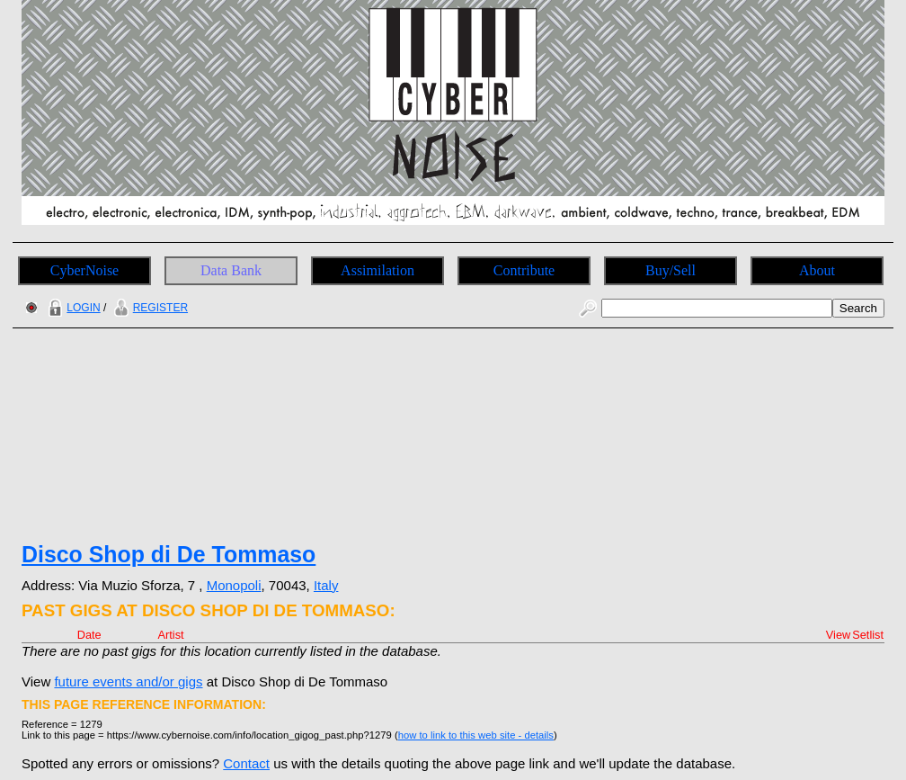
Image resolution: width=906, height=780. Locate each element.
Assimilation (377, 270)
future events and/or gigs (128, 681)
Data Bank (231, 270)
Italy (326, 585)
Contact (246, 763)
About (817, 270)
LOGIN (72, 307)
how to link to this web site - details (476, 735)
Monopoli (234, 585)
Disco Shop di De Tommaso (168, 554)
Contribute (524, 270)
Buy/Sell (670, 270)
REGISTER (149, 307)
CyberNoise (84, 270)
